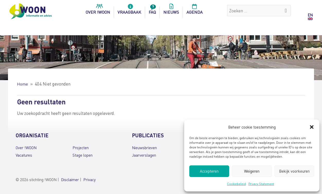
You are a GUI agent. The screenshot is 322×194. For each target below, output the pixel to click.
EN (310, 15)
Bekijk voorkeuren (294, 171)
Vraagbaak (129, 10)
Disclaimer (70, 179)
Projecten (81, 147)
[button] (311, 127)
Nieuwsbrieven (144, 147)
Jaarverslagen (144, 154)
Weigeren (252, 171)
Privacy (89, 179)
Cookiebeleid (236, 184)
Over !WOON (26, 147)
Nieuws (171, 10)
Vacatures (24, 154)
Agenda (194, 10)
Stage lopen (83, 154)
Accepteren (209, 171)
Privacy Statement (261, 184)
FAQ (152, 10)
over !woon (98, 10)
